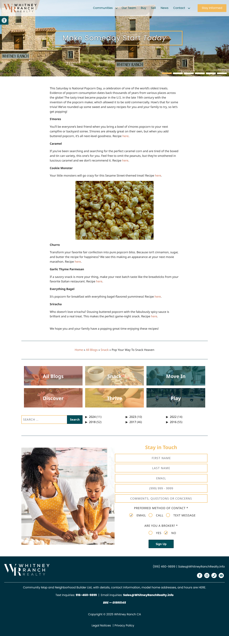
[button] (167, 73)
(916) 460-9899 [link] (164, 567)
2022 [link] (173, 417)
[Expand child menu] (116, 8)
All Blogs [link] (92, 350)
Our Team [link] (129, 8)
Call (156, 515)
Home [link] (79, 350)
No (170, 533)
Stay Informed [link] (212, 8)
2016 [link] (173, 422)
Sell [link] (153, 8)
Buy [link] (143, 8)
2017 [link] (132, 422)
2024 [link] (92, 417)
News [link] (164, 8)
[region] (114, 38)
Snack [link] (105, 350)
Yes (155, 533)
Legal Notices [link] (101, 626)
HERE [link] (202, 588)
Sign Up (161, 544)
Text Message (181, 515)
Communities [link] (103, 8)
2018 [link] (92, 422)
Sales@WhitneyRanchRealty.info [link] (201, 567)
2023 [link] (132, 417)
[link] (4, 20)
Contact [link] (179, 8)
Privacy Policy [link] (124, 626)
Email (137, 515)
